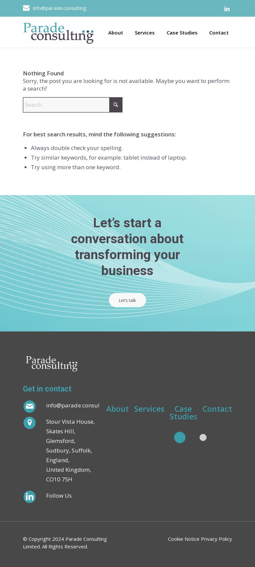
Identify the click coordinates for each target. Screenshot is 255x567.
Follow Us (59, 495)
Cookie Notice (184, 538)
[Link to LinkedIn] (227, 9)
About (117, 409)
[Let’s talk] (128, 300)
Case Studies (183, 412)
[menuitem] (113, 32)
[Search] (73, 104)
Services (149, 409)
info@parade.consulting (59, 8)
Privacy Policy (216, 538)
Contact (217, 409)
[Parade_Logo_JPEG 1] (58, 32)
